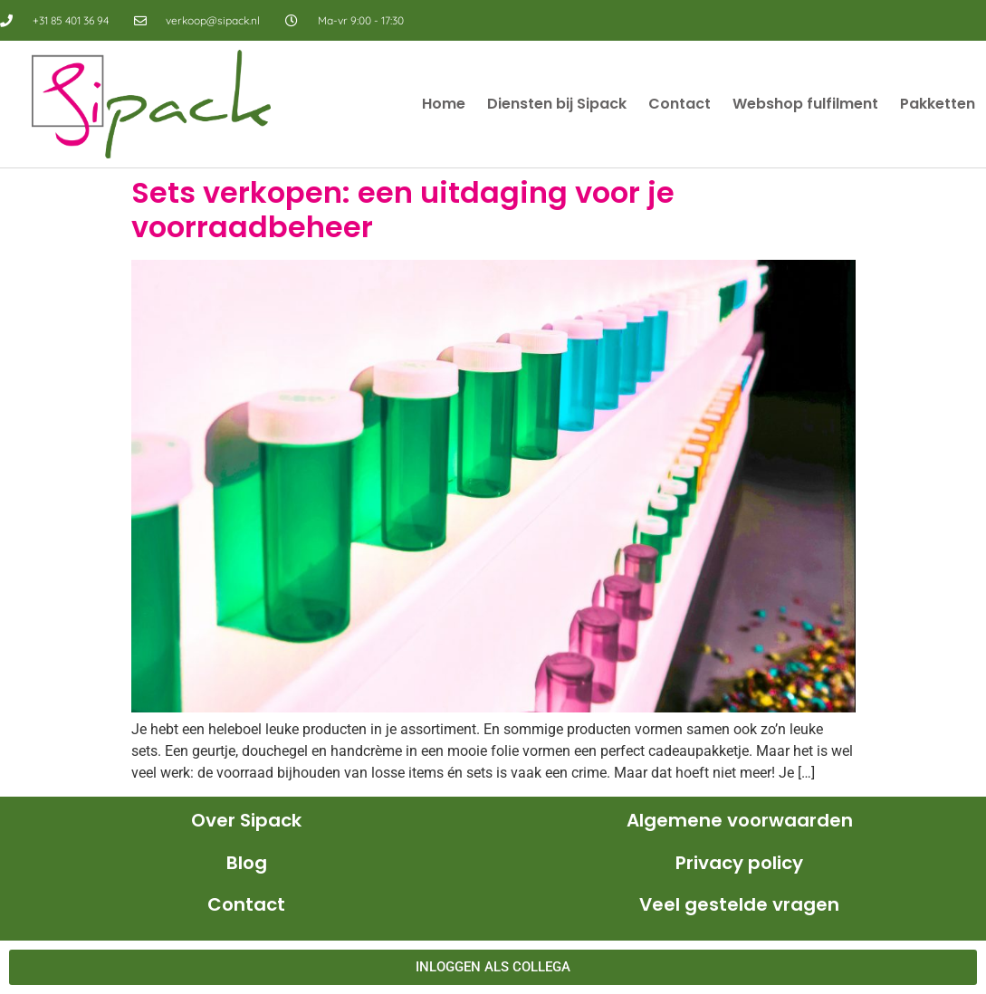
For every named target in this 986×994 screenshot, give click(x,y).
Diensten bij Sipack (557, 103)
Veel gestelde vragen (739, 904)
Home (443, 103)
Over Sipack (246, 820)
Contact (679, 103)
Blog (246, 862)
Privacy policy (739, 862)
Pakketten (937, 103)
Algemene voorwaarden (740, 820)
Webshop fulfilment (805, 103)
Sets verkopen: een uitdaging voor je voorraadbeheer (403, 209)
